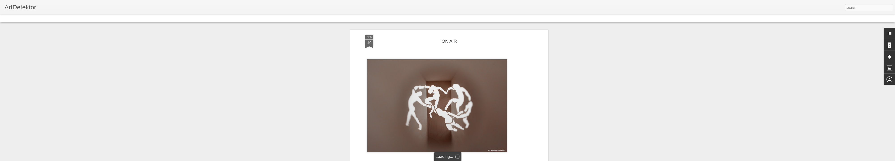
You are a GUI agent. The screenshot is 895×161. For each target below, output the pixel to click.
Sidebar (65, 18)
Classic (7, 18)
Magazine (36, 18)
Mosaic (51, 18)
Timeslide (96, 18)
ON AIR (449, 41)
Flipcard (21, 18)
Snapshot (80, 18)
